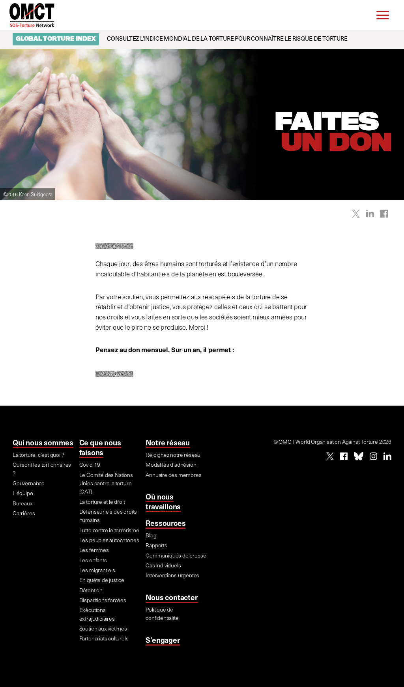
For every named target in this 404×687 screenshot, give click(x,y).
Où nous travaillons (163, 501)
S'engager (163, 639)
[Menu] (383, 15)
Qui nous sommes (43, 442)
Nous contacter (171, 597)
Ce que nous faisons (100, 447)
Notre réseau (168, 442)
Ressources (165, 522)
